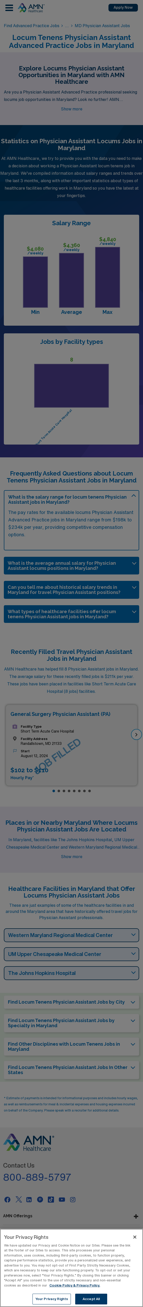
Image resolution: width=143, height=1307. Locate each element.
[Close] (134, 1237)
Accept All (91, 1299)
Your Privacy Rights (51, 1299)
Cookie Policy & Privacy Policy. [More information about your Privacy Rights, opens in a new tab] (74, 1286)
